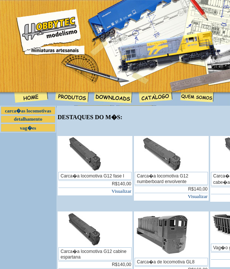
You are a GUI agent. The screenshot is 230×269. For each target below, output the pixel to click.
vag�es (28, 128)
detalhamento (28, 119)
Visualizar (121, 191)
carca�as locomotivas (28, 111)
